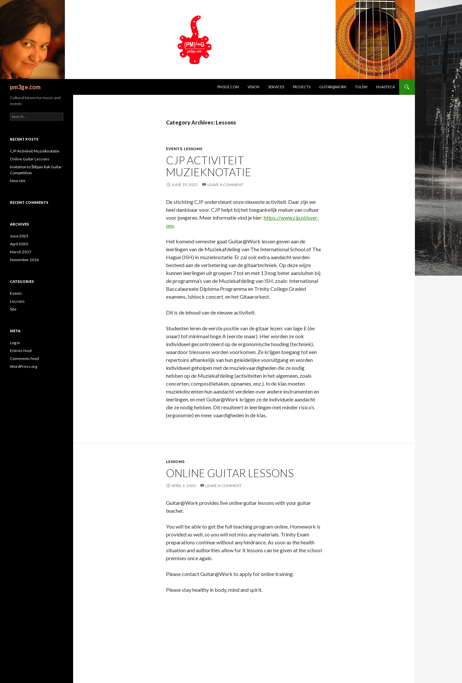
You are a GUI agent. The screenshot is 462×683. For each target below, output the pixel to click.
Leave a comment (225, 184)
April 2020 (19, 243)
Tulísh (361, 87)
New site (17, 180)
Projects (302, 87)
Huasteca (385, 87)
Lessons (193, 148)
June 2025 (19, 235)
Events (174, 148)
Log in (15, 342)
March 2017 (20, 251)
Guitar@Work (332, 87)
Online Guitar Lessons (230, 472)
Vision (253, 87)
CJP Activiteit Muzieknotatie (208, 165)
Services (276, 87)
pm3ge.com (25, 87)
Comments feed (24, 358)
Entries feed (21, 350)
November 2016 (24, 259)
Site (13, 309)
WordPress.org (23, 366)
